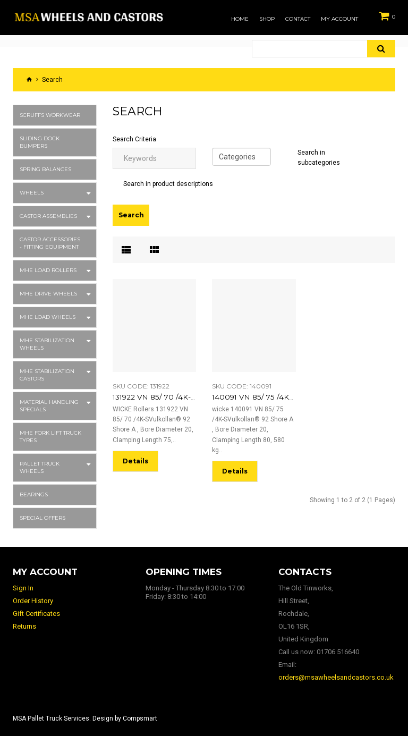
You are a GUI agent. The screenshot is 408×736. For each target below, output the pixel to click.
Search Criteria (134, 139)
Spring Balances (45, 169)
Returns (24, 626)
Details (135, 460)
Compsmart (140, 718)
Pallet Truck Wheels (40, 467)
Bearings (34, 494)
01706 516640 (338, 652)
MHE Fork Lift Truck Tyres (50, 436)
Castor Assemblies (48, 216)
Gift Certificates (36, 613)
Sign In (23, 588)
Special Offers (42, 517)
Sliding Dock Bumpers (40, 142)
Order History (33, 601)
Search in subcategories (319, 157)
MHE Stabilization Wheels (47, 344)
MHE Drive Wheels (48, 293)
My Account (339, 19)
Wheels (32, 192)
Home (240, 19)
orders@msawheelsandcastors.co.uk (336, 677)
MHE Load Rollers (48, 270)
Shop (267, 19)
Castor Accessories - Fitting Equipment (50, 243)
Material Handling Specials (49, 406)
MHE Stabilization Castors (47, 375)
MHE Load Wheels (47, 317)
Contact (297, 19)
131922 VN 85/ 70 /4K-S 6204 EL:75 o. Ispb (176, 397)
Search (52, 79)
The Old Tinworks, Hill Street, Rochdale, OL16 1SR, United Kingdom (305, 613)
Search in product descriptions (168, 184)
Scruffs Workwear (50, 115)
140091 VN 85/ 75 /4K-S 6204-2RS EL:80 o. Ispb (284, 397)
